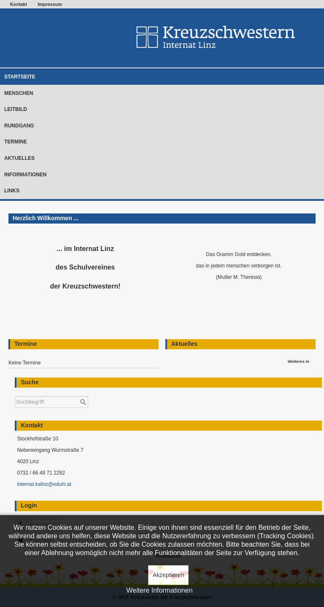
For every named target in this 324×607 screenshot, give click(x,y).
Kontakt (18, 4)
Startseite (19, 77)
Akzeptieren (168, 575)
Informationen (25, 175)
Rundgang (19, 126)
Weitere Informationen (159, 590)
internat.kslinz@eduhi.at (44, 484)
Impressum (50, 4)
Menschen (18, 93)
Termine (15, 142)
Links (11, 191)
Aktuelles (19, 158)
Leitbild (15, 109)
